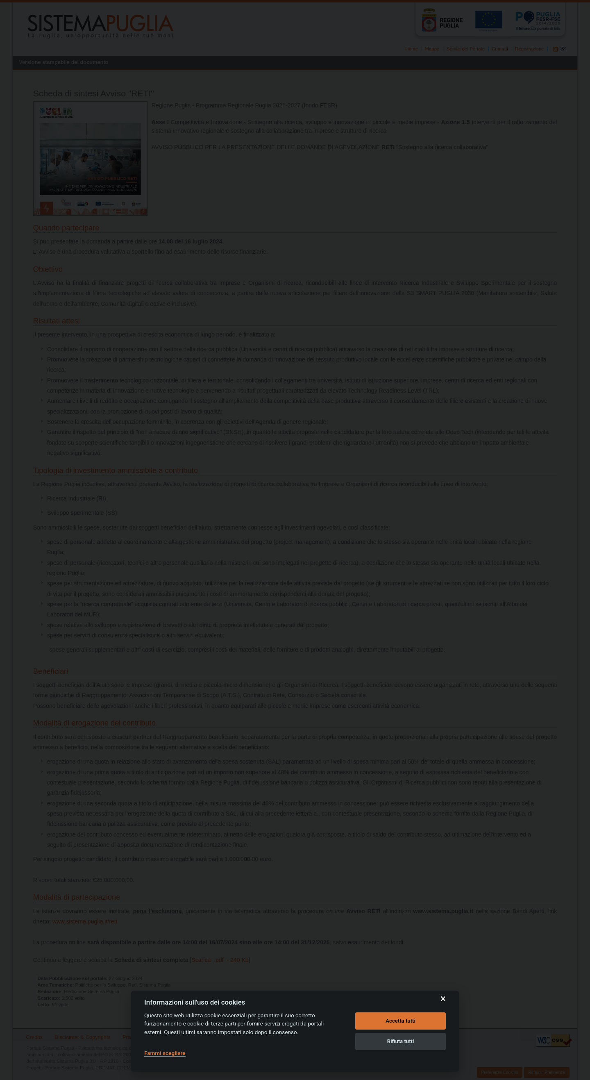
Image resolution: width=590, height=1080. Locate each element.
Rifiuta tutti (400, 1041)
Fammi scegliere (165, 1053)
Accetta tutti (400, 1021)
